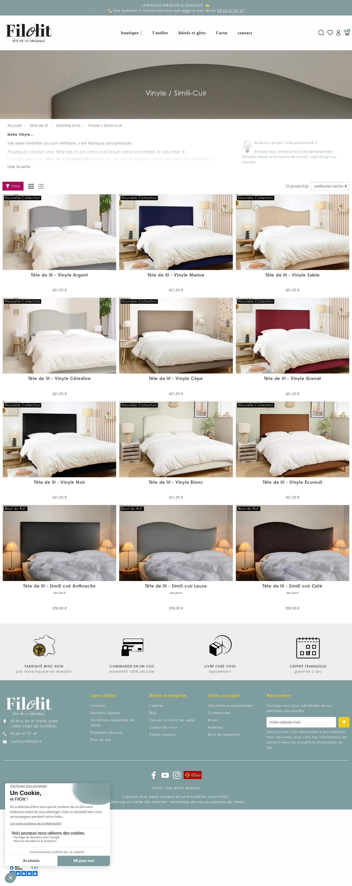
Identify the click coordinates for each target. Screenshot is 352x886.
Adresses (215, 727)
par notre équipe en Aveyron (44, 671)
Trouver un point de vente (172, 720)
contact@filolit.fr (25, 741)
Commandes (219, 713)
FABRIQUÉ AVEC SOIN (43, 666)
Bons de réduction (224, 734)
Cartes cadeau (162, 734)
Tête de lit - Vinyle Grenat (292, 378)
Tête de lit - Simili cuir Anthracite (59, 585)
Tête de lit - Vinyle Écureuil (292, 482)
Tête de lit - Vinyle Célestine (59, 378)
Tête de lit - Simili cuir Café (293, 585)
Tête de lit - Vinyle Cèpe (176, 378)
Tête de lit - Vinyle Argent (59, 275)
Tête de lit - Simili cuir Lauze (176, 585)
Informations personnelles (230, 706)
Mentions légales (105, 713)
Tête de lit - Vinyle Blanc (176, 482)
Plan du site (100, 740)
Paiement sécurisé (106, 732)
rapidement (220, 671)
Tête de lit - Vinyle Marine (176, 275)
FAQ (152, 713)
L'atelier (156, 706)
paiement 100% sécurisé (132, 671)
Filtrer (13, 186)
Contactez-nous (163, 727)
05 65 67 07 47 (23, 733)
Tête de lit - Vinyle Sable (292, 275)
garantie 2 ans (308, 671)
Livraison (98, 706)
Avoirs (213, 720)
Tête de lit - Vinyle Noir (59, 482)
